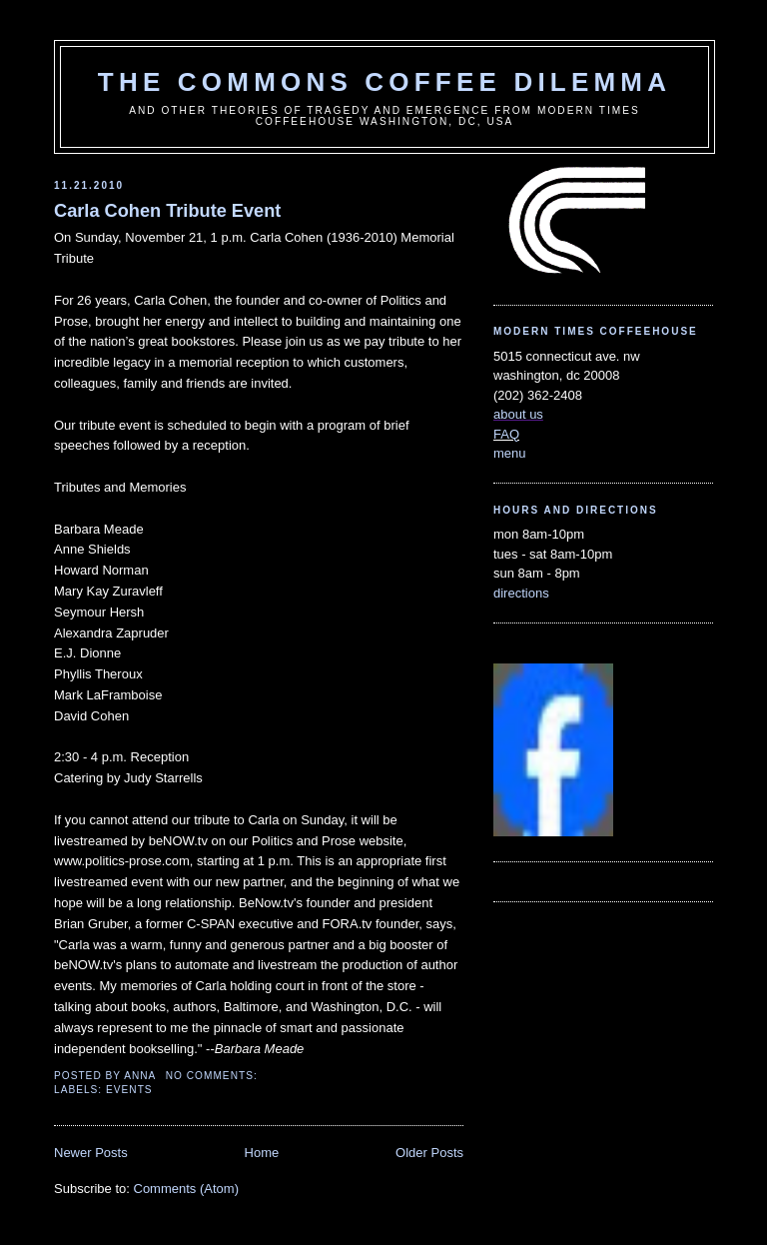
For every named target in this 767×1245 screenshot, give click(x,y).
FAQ (506, 434)
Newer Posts (91, 1152)
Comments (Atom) (186, 1188)
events (129, 1089)
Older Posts (429, 1152)
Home (262, 1152)
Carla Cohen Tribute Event (167, 211)
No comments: (214, 1075)
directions (521, 593)
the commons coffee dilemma (384, 82)
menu (509, 453)
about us (518, 414)
